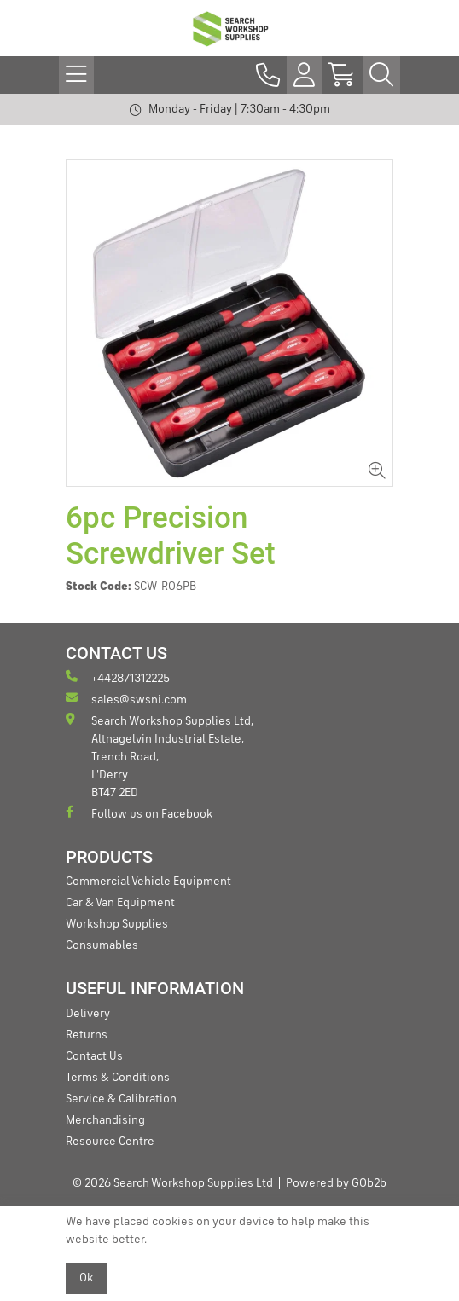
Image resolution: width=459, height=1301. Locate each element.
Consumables (102, 945)
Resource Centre (110, 1142)
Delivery (88, 1014)
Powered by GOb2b (336, 1183)
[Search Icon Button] (381, 75)
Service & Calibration (121, 1099)
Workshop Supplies (117, 924)
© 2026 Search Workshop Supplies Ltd (173, 1183)
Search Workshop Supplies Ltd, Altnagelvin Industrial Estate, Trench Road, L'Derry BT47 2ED (159, 756)
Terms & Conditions (118, 1078)
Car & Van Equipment (120, 903)
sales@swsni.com (126, 698)
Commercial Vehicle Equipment (148, 882)
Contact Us (94, 1056)
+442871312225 (118, 677)
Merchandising (105, 1120)
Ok (86, 1278)
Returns (86, 1035)
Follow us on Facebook (139, 813)
